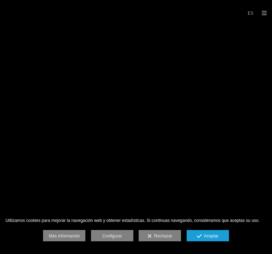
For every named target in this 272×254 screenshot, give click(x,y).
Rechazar (159, 236)
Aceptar (207, 236)
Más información (64, 236)
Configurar (112, 236)
